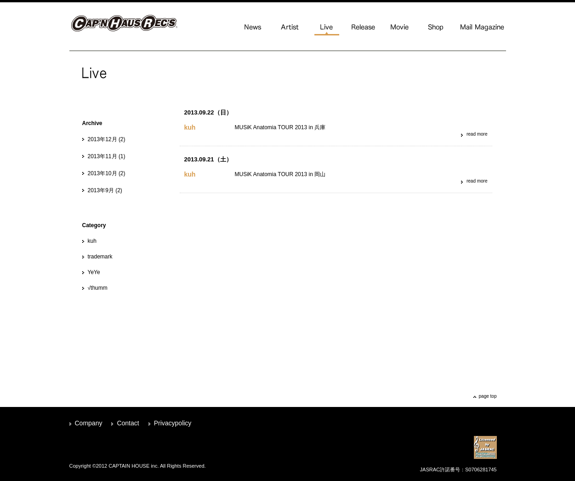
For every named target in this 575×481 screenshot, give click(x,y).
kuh (92, 241)
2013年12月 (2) (106, 139)
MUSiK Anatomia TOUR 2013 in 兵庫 (280, 127)
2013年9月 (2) (105, 190)
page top (488, 396)
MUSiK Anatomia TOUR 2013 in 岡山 (280, 174)
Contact (128, 423)
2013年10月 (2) (106, 173)
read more (477, 134)
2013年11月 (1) (106, 156)
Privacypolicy (173, 423)
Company (88, 423)
